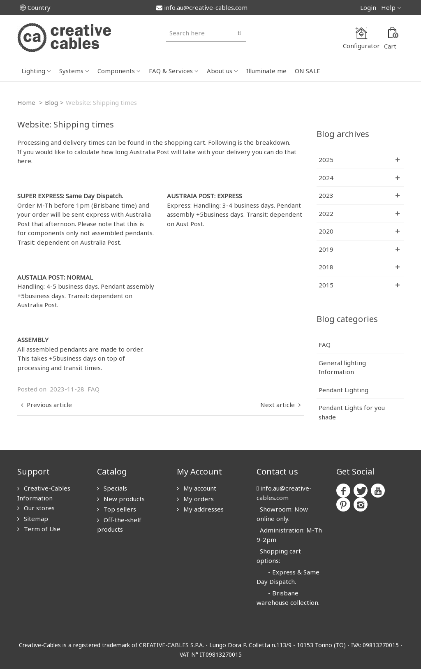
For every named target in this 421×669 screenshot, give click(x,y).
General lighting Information (342, 367)
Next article (281, 405)
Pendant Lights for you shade (352, 412)
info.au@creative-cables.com (202, 7)
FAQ (93, 389)
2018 (326, 267)
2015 (326, 285)
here (24, 161)
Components (116, 71)
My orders (198, 499)
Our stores (38, 508)
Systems (71, 71)
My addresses (203, 509)
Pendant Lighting (343, 390)
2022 (326, 213)
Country (35, 7)
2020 (326, 231)
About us (219, 71)
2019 (326, 249)
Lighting (33, 71)
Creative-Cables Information (43, 493)
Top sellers (119, 509)
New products (123, 499)
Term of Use (41, 529)
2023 (326, 195)
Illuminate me (266, 71)
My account (199, 488)
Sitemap (35, 518)
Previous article (45, 405)
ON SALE (307, 71)
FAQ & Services (171, 71)
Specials (114, 488)
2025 (326, 159)
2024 (326, 178)
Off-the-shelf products (119, 525)
